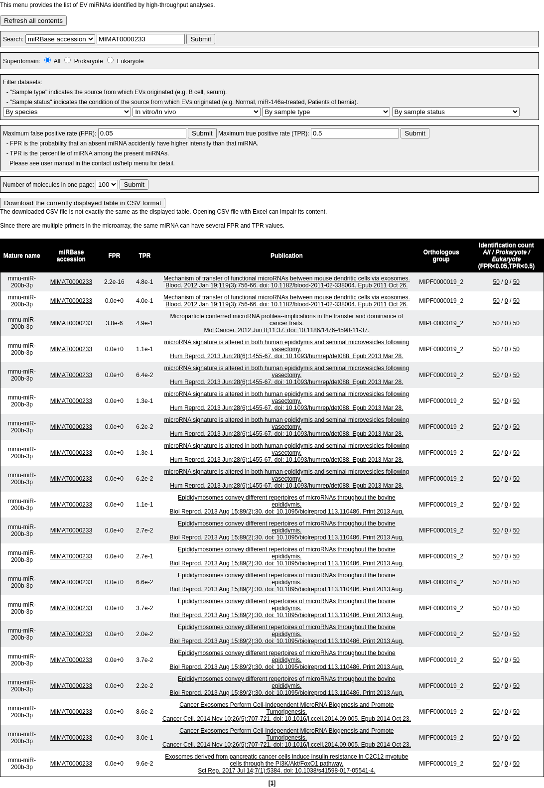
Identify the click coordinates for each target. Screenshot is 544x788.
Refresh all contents (33, 20)
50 (496, 281)
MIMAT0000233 (71, 281)
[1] (272, 783)
